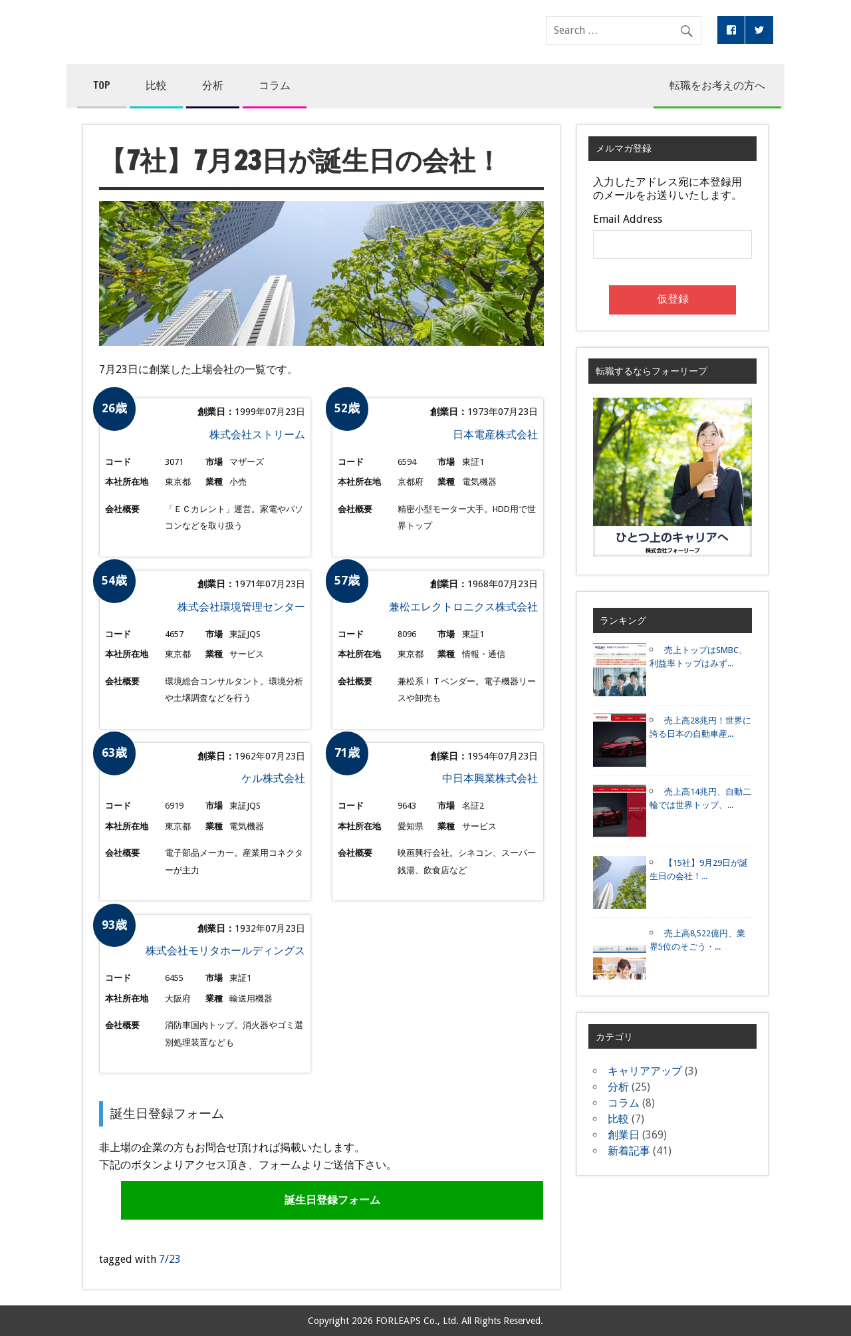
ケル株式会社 (273, 778)
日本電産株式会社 (495, 434)
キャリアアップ (645, 1071)
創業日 (624, 1135)
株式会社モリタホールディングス (225, 950)
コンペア (283, 32)
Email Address (627, 219)
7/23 (170, 1259)
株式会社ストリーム (257, 434)
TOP (101, 85)
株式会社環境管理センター (241, 607)
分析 (212, 85)
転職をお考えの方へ (717, 85)
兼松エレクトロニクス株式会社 (463, 607)
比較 (156, 85)
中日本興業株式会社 (490, 778)
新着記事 (629, 1150)
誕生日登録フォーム (332, 1200)
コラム (275, 85)
